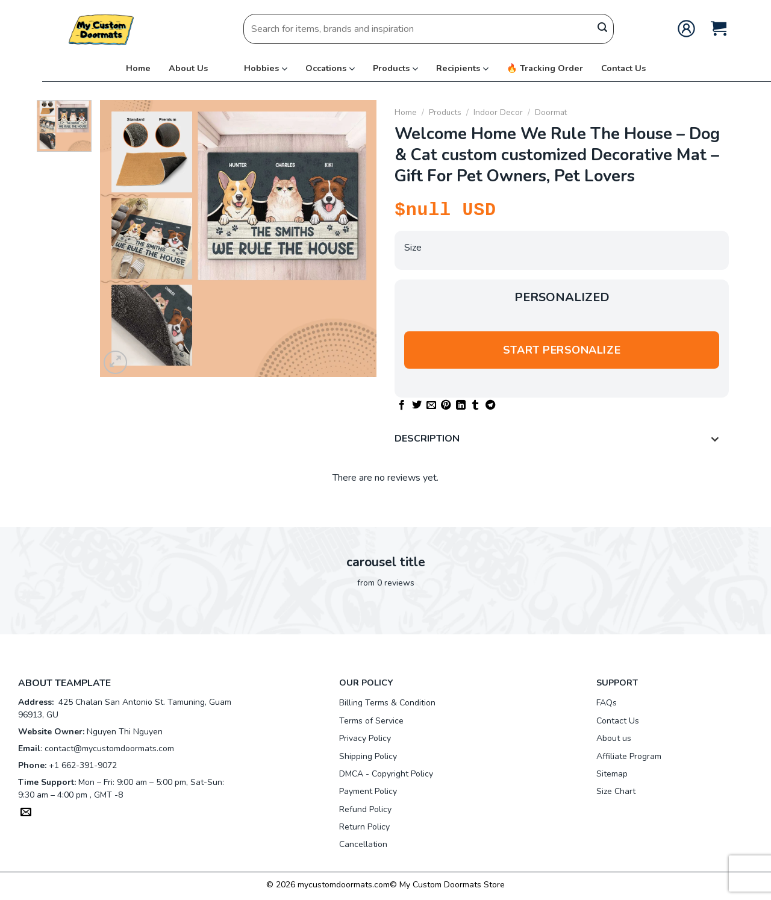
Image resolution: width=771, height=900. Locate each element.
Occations (325, 68)
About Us (188, 68)
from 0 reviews (385, 583)
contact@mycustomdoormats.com (109, 748)
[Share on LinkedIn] (461, 405)
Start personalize (561, 350)
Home (138, 68)
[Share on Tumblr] (475, 405)
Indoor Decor (498, 112)
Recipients (458, 68)
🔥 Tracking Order (545, 68)
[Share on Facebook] (402, 405)
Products (391, 68)
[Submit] (602, 29)
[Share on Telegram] (490, 405)
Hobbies (261, 68)
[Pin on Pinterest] (446, 405)
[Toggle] (715, 440)
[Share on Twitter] (417, 405)
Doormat (551, 112)
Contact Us (623, 68)
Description (560, 440)
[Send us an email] (25, 813)
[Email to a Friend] (431, 405)
